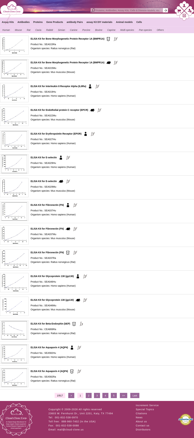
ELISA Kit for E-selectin (44, 157)
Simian (61, 30)
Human (6, 30)
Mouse (18, 30)
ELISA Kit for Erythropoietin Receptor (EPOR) (56, 133)
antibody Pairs (75, 22)
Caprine (111, 30)
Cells (139, 22)
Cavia (38, 30)
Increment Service (147, 405)
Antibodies (23, 22)
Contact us (142, 425)
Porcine (86, 30)
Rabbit (49, 30)
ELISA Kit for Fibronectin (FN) (47, 205)
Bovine (98, 30)
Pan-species (145, 30)
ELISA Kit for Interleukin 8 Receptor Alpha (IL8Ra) (58, 86)
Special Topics (145, 409)
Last (135, 395)
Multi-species (127, 30)
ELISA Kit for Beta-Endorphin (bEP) (50, 323)
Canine (73, 30)
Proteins (38, 22)
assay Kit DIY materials (99, 22)
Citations (141, 413)
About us (141, 421)
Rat (28, 30)
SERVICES (65, 10)
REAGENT (47, 10)
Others (160, 30)
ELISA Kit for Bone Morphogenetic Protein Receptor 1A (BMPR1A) (67, 38)
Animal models (124, 22)
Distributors (143, 429)
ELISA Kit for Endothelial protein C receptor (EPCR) (59, 110)
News (139, 417)
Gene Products (54, 22)
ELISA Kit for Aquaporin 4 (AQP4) (49, 347)
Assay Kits (8, 22)
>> (123, 395)
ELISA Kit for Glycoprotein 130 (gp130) (52, 276)
